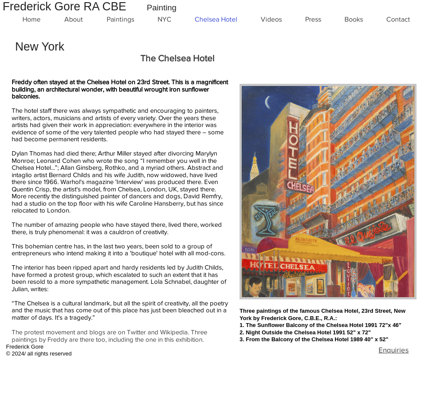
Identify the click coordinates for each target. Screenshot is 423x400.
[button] (328, 191)
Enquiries (394, 350)
